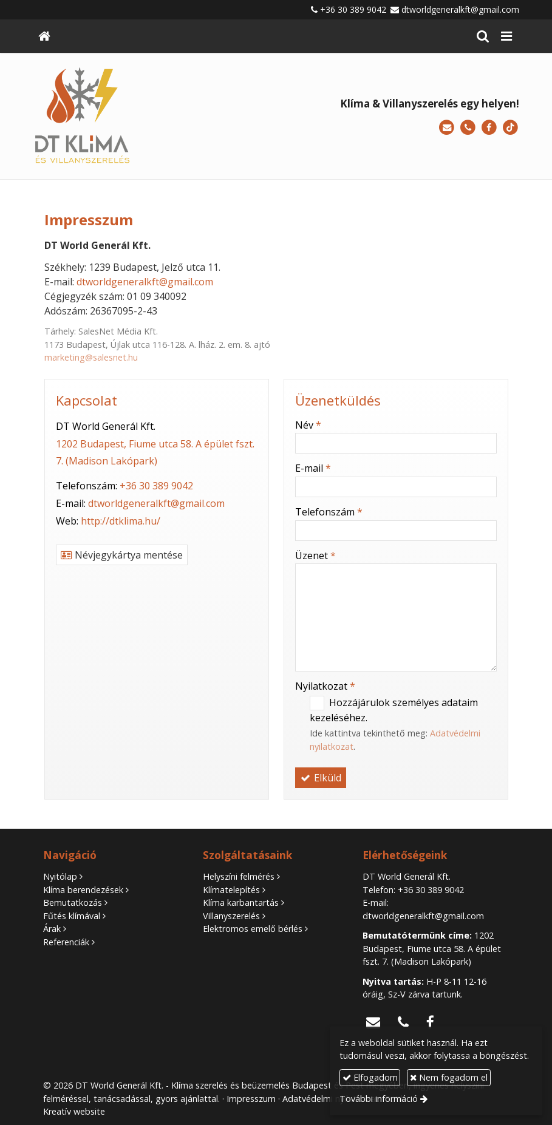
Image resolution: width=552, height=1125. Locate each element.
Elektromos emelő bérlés (252, 928)
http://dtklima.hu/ (120, 521)
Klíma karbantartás (241, 902)
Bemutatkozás (72, 902)
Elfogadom (370, 1077)
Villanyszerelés (231, 916)
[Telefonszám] (468, 128)
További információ (378, 1098)
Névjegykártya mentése (121, 555)
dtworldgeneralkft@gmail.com (460, 9)
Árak (52, 928)
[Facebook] (489, 128)
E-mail (313, 468)
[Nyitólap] (44, 36)
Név (308, 425)
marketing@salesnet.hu (91, 357)
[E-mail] (446, 128)
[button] (506, 36)
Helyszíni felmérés (238, 876)
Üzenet (315, 555)
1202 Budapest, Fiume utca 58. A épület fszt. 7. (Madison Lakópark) (432, 948)
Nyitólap (60, 876)
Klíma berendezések (83, 890)
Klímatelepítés (231, 890)
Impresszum (251, 1098)
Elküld (320, 777)
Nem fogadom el (449, 1077)
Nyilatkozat (325, 686)
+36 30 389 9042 (353, 9)
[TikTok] (510, 128)
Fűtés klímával (71, 916)
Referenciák (66, 942)
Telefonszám (329, 511)
